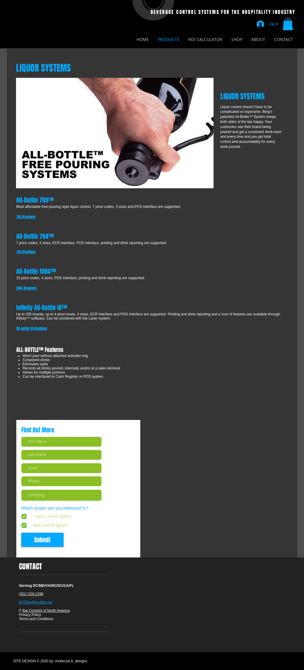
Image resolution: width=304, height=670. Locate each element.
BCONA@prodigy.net (35, 602)
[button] (288, 24)
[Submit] (42, 540)
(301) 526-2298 (31, 594)
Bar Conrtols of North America (46, 611)
